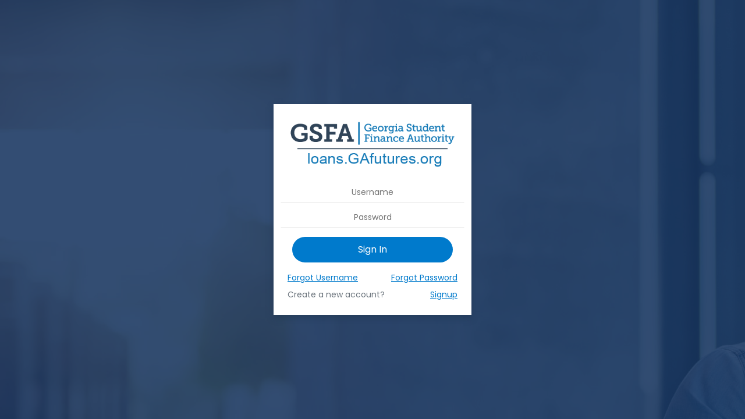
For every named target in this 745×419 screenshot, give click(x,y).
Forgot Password (424, 277)
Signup (443, 294)
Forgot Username (323, 277)
